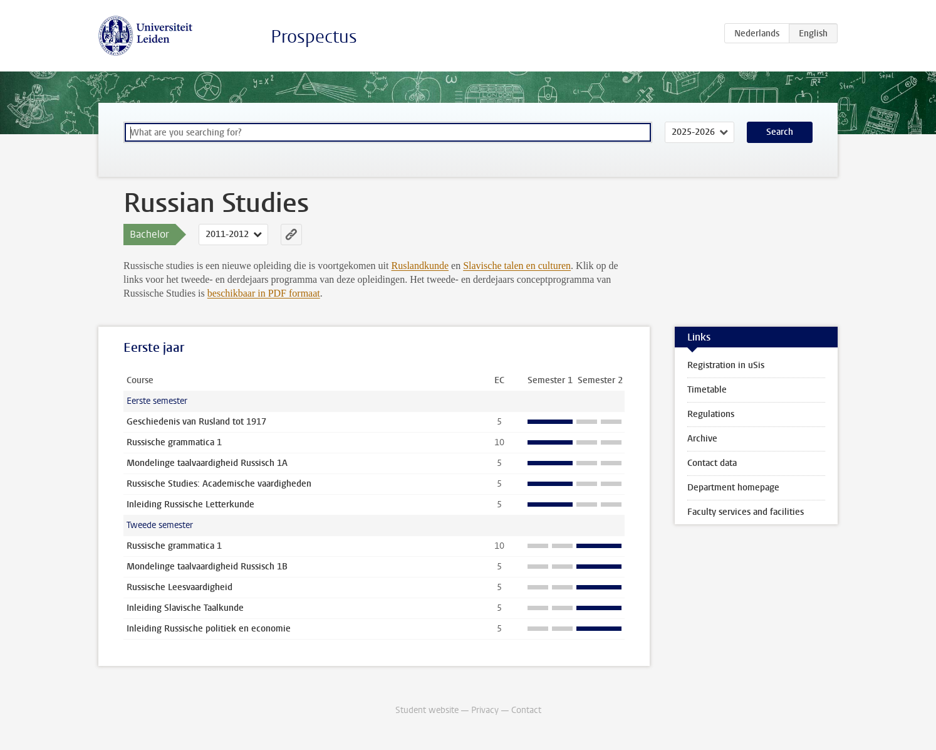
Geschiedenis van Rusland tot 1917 (196, 422)
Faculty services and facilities (745, 512)
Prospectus (314, 36)
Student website (427, 710)
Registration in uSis (725, 365)
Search (779, 132)
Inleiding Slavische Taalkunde (185, 608)
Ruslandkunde (420, 265)
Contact (526, 710)
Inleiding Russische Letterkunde (190, 504)
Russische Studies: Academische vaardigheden (219, 484)
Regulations (710, 414)
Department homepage (733, 488)
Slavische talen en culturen (517, 265)
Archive (702, 439)
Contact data (712, 463)
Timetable (707, 390)
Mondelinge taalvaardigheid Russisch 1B (207, 567)
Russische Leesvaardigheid (179, 587)
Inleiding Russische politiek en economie (209, 629)
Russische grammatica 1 (174, 442)
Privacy (485, 710)
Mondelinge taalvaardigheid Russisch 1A (207, 463)
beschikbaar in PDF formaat (263, 293)
